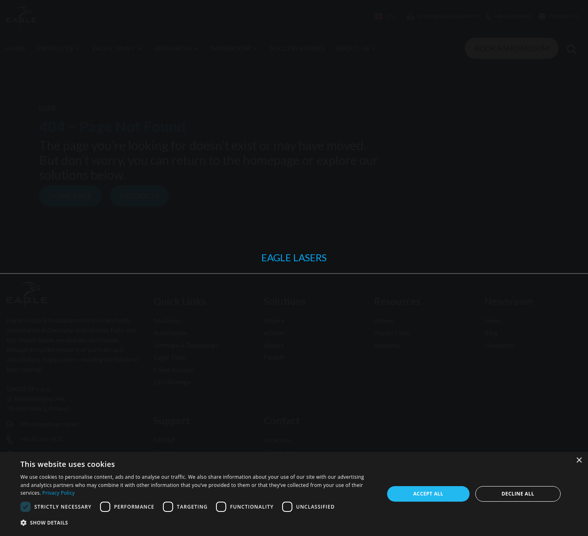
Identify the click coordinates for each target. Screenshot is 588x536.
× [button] (579, 461)
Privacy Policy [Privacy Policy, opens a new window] (58, 492)
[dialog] (294, 494)
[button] (197, 523)
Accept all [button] (428, 493)
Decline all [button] (517, 493)
